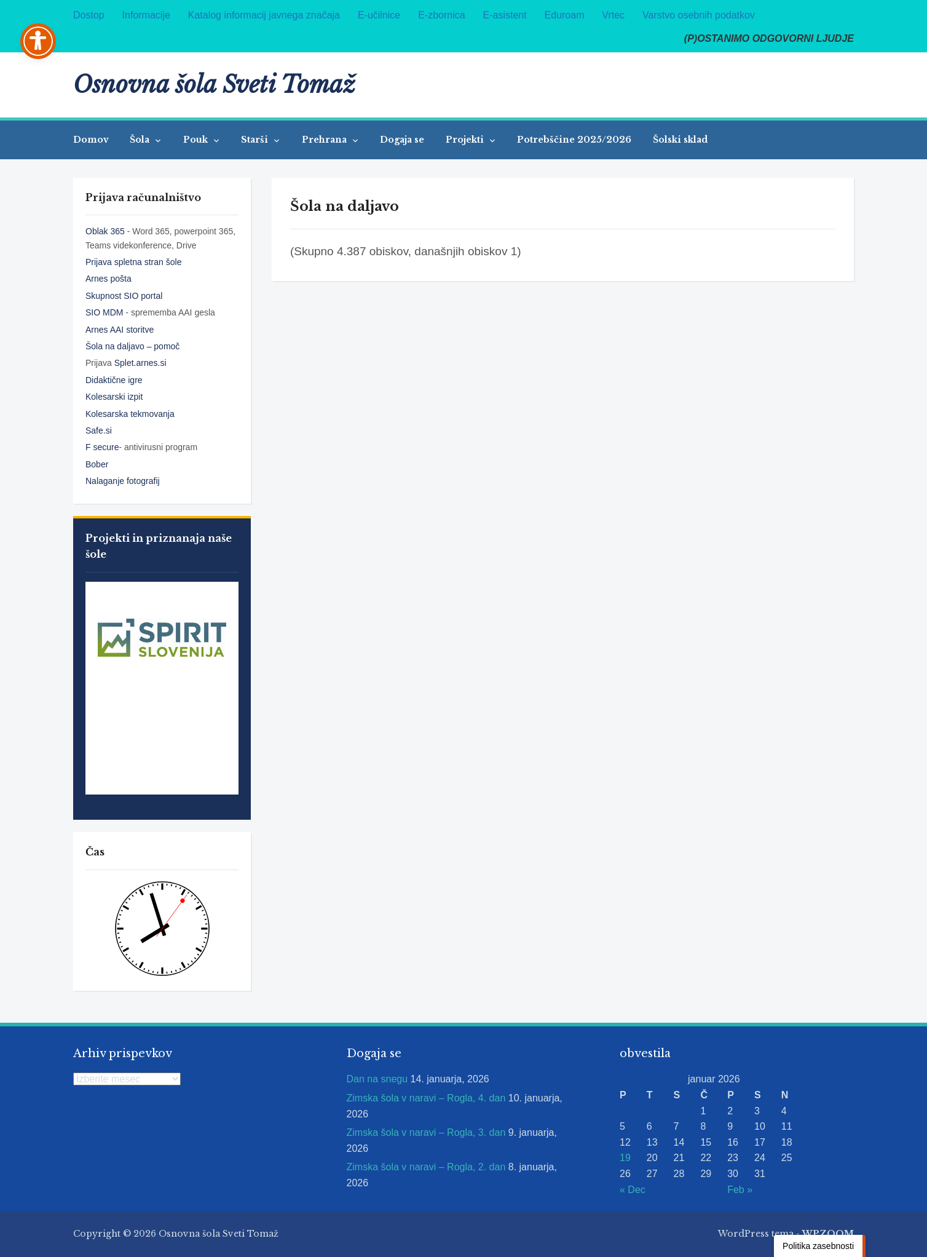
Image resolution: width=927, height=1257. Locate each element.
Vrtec (613, 15)
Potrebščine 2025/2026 (574, 139)
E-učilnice (379, 15)
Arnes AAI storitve (119, 330)
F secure (102, 447)
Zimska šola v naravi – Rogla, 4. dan (426, 1098)
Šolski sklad (680, 139)
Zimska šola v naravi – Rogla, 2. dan (426, 1167)
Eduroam (565, 15)
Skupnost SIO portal (123, 296)
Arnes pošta (108, 279)
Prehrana (325, 139)
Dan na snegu (377, 1079)
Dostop (89, 15)
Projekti (466, 139)
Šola (141, 139)
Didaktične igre (114, 380)
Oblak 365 (105, 231)
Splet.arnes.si (140, 363)
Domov (91, 139)
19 (625, 1157)
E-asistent (505, 15)
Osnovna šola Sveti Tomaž (214, 84)
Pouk (196, 139)
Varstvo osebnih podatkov (698, 15)
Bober (96, 464)
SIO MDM (105, 312)
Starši (255, 139)
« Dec (632, 1189)
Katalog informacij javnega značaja (264, 15)
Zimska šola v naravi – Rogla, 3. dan (426, 1132)
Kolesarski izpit (114, 397)
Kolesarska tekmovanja (130, 414)
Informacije (146, 15)
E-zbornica (441, 15)
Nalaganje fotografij (122, 481)
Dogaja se (402, 139)
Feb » (739, 1189)
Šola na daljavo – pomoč (132, 346)
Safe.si (98, 430)
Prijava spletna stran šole (133, 262)
